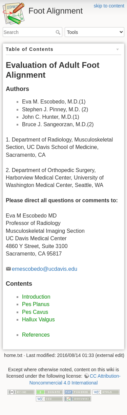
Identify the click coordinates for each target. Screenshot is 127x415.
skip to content (109, 5)
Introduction (36, 297)
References (36, 335)
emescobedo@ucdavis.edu (44, 269)
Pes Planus (35, 304)
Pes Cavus (35, 312)
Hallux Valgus (38, 319)
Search (59, 32)
